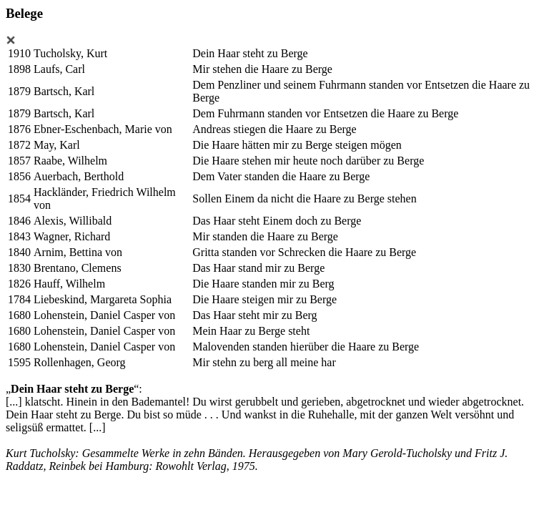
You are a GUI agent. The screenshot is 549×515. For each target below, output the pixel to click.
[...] (14, 402)
